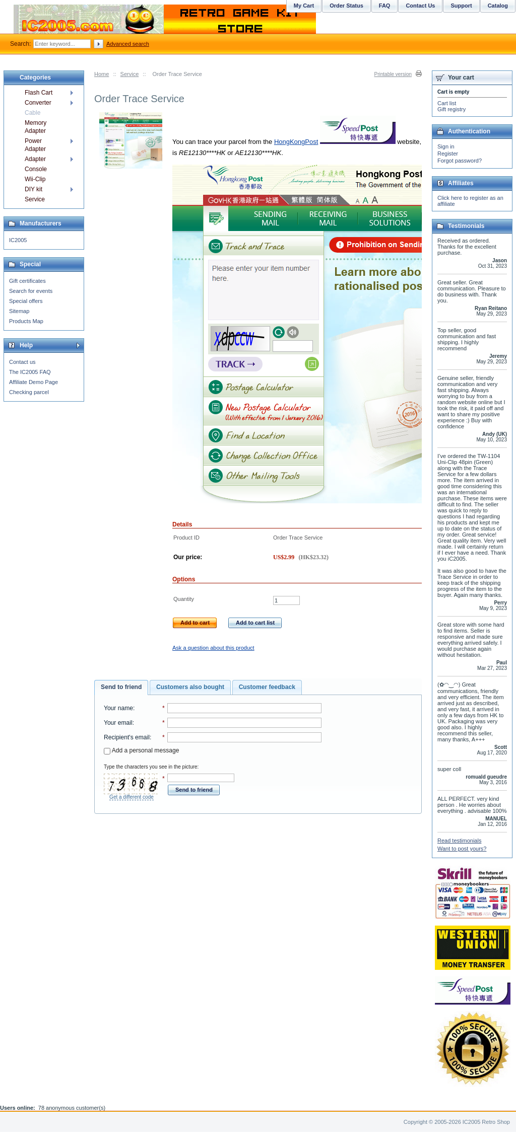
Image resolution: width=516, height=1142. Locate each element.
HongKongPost (296, 141)
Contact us (22, 362)
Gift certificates (27, 281)
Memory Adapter (35, 126)
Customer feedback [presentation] (267, 687)
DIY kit (33, 189)
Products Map (26, 321)
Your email (118, 722)
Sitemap (19, 311)
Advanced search (127, 44)
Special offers (25, 301)
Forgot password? (459, 161)
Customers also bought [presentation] (190, 687)
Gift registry (451, 109)
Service (129, 74)
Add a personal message (141, 750)
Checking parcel (29, 392)
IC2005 (18, 240)
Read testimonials (459, 841)
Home (101, 74)
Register (447, 153)
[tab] (121, 687)
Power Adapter (35, 145)
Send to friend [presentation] (121, 687)
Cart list (446, 103)
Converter (38, 102)
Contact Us (420, 6)
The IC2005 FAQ (30, 372)
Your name (118, 708)
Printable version (393, 74)
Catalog (498, 6)
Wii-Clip (35, 179)
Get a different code (131, 797)
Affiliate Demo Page (33, 382)
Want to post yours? (461, 849)
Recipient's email (127, 737)
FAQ (385, 6)
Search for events (30, 291)
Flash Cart (38, 92)
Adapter (35, 159)
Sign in (446, 146)
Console (36, 169)
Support (461, 6)
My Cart (304, 6)
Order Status (346, 6)
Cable (32, 112)
